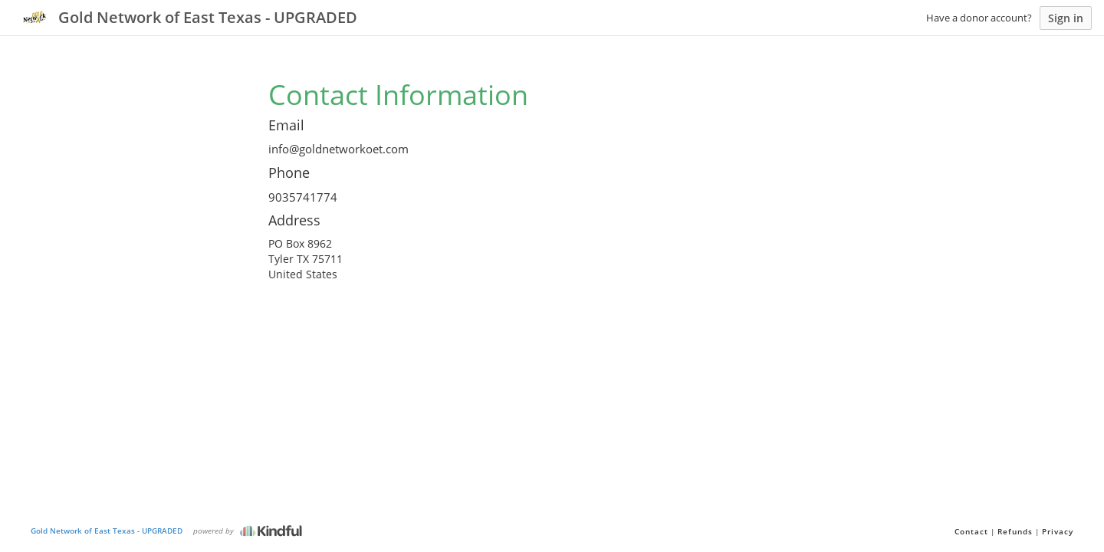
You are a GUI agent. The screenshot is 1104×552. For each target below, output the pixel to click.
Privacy (1057, 531)
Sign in (1065, 18)
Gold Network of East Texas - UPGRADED (106, 530)
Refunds (1015, 531)
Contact (971, 531)
